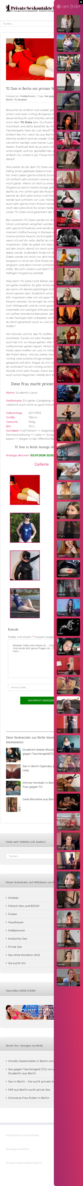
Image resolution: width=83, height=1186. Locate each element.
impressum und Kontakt (22, 1135)
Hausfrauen (16, 922)
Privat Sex (15, 947)
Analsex (13, 897)
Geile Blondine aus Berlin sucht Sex (47, 799)
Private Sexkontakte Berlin (24, 1163)
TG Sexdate (20, 99)
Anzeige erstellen (17, 1149)
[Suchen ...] (38, 23)
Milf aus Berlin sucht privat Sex (29, 1089)
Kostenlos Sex (17, 938)
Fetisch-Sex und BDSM (23, 906)
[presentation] (37, 716)
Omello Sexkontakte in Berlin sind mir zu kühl (39, 1061)
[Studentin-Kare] (41, 59)
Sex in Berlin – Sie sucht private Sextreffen (36, 1081)
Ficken (12, 914)
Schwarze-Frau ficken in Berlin (28, 1098)
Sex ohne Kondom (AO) (24, 955)
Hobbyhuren (27, 96)
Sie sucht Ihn (17, 963)
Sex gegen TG (52, 96)
